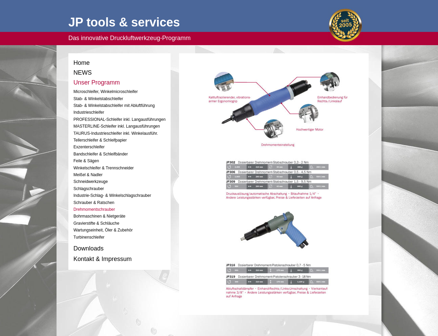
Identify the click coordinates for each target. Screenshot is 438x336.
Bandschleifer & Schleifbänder (100, 154)
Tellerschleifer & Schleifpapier (100, 140)
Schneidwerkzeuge (90, 181)
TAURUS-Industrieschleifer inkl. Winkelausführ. (115, 133)
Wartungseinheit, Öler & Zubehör (103, 230)
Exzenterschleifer (89, 147)
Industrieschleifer (88, 112)
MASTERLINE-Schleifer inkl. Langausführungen (116, 126)
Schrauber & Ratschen (93, 202)
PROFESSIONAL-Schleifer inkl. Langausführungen (119, 119)
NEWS (82, 72)
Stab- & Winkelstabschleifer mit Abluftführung (114, 105)
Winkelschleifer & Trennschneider (103, 168)
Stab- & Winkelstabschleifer (98, 98)
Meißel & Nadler (88, 174)
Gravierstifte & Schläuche (96, 223)
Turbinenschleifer (89, 237)
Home (81, 62)
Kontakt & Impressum (102, 259)
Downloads (88, 248)
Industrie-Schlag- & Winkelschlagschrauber (112, 195)
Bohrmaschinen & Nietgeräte (99, 216)
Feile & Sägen (86, 160)
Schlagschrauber (88, 188)
